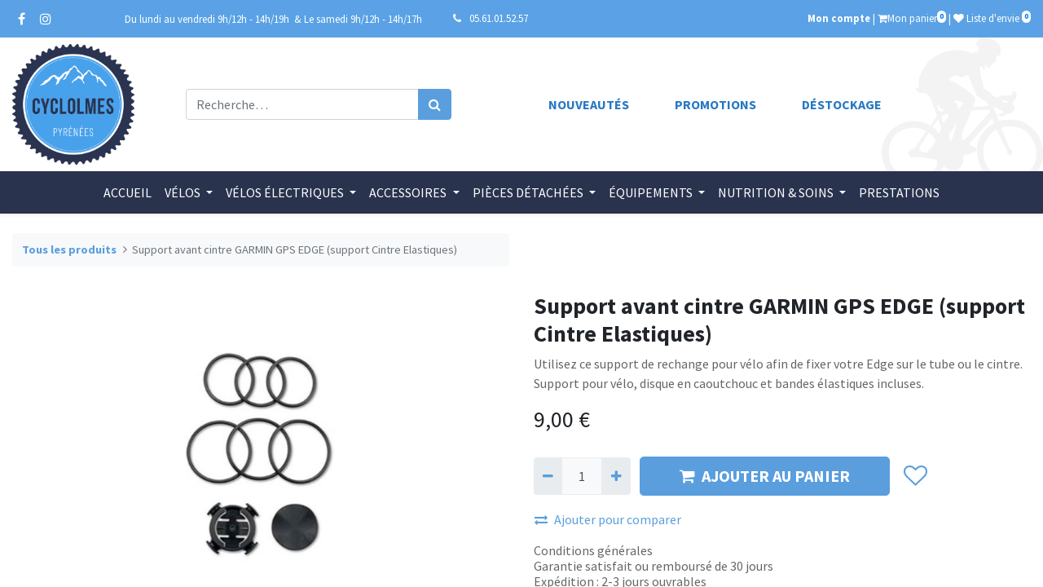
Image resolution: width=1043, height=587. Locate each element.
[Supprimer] (548, 476)
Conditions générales (593, 550)
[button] (914, 476)
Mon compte (839, 17)
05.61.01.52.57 (498, 17)
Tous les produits (69, 249)
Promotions (715, 104)
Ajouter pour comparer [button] (608, 519)
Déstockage (842, 104)
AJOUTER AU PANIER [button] (765, 476)
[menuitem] (127, 192)
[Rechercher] (434, 104)
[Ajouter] (615, 476)
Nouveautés (588, 104)
